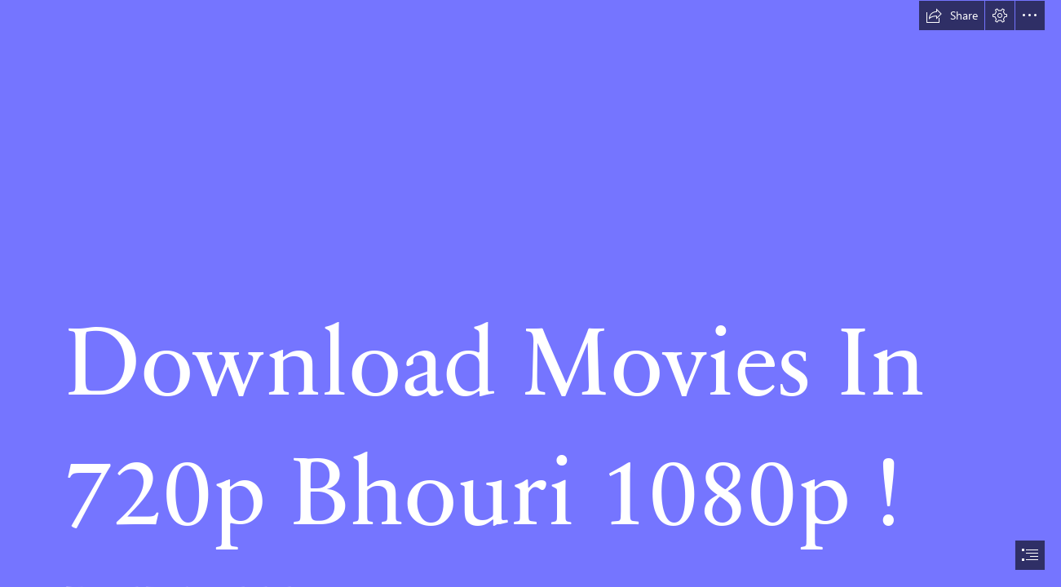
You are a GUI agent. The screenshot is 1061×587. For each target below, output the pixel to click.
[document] (530, 293)
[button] (951, 15)
